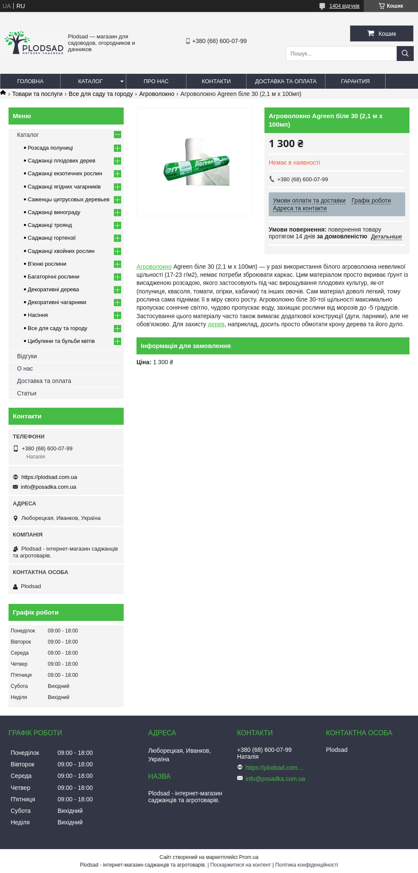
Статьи (26, 393)
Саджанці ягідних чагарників (64, 186)
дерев (216, 324)
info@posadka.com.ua (48, 487)
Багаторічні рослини (53, 276)
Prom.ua (248, 857)
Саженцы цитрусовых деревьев (69, 199)
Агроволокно (156, 93)
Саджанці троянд (50, 225)
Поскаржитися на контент (240, 865)
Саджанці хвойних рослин (61, 251)
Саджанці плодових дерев (61, 160)
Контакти (216, 81)
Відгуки (27, 356)
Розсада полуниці (50, 148)
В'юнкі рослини (47, 264)
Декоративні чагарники (57, 302)
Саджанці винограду (54, 212)
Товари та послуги (37, 93)
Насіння (38, 315)
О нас (25, 368)
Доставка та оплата (285, 81)
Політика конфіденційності (306, 865)
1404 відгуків (344, 6)
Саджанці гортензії (52, 238)
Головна (30, 81)
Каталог (90, 81)
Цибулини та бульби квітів (61, 341)
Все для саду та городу (101, 93)
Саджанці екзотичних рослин (65, 173)
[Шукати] (405, 53)
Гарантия (355, 81)
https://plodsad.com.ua (49, 477)
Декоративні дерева (53, 289)
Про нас (156, 81)
